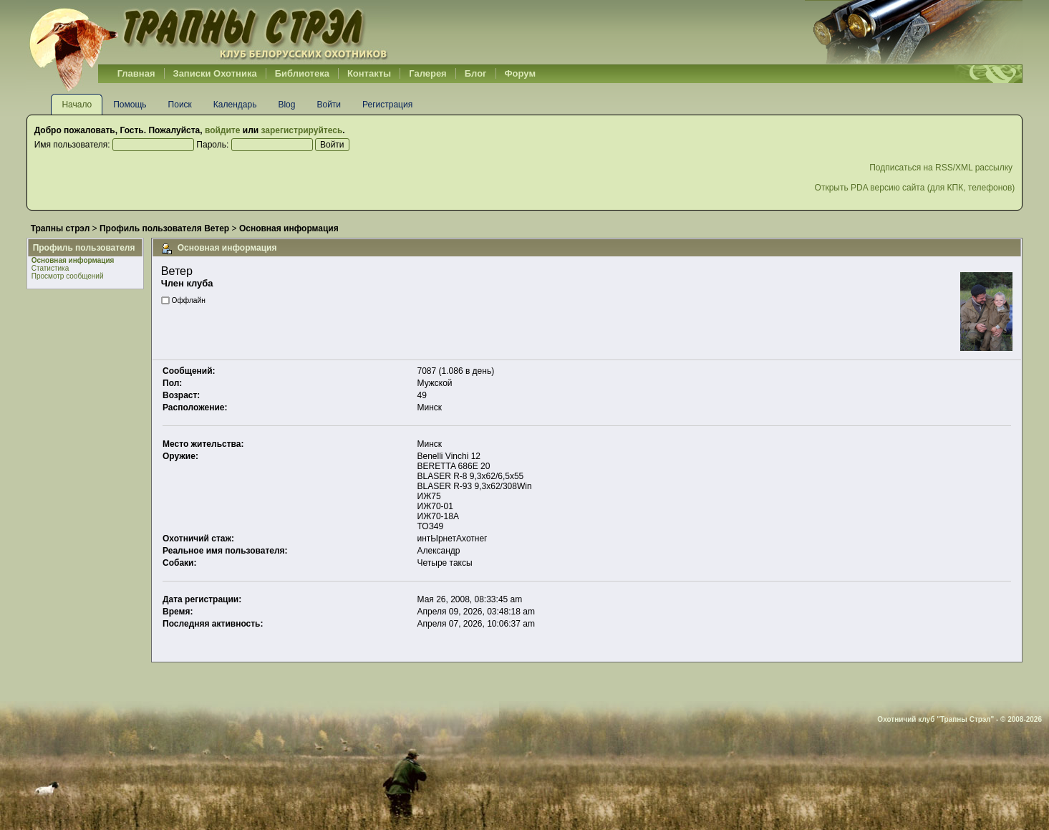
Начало (77, 105)
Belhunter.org (208, 32)
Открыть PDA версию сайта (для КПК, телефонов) (915, 188)
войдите (222, 130)
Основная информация (73, 260)
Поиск (180, 105)
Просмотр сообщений (68, 276)
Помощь (129, 105)
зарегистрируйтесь (301, 130)
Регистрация (387, 105)
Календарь (235, 105)
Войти (328, 105)
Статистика (50, 268)
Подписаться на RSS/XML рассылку (942, 168)
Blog (286, 105)
